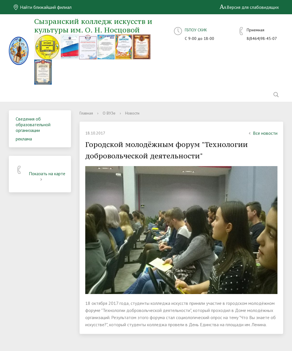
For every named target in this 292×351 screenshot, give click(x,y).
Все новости (262, 133)
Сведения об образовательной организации (33, 124)
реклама (24, 139)
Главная (86, 113)
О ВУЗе (109, 113)
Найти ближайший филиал (42, 7)
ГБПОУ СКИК (196, 29)
